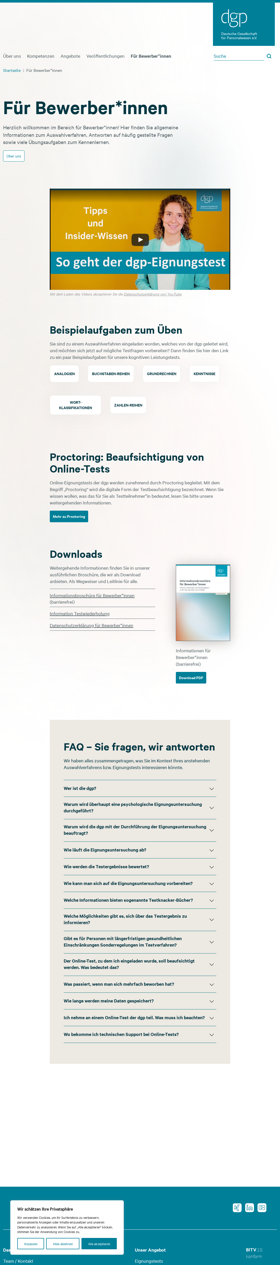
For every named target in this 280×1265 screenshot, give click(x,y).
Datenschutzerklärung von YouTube (152, 294)
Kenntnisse (204, 373)
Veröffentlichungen (105, 56)
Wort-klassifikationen (75, 404)
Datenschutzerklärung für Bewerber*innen (91, 625)
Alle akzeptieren (99, 1243)
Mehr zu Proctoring (69, 516)
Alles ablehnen (63, 1243)
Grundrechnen (161, 373)
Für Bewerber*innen (151, 56)
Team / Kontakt (18, 1261)
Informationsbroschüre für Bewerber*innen (92, 595)
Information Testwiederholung (80, 613)
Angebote (70, 56)
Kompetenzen (40, 56)
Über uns (12, 56)
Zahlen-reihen (128, 405)
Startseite (12, 70)
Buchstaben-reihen (111, 373)
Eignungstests (149, 1261)
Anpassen (31, 1243)
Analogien (64, 373)
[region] (67, 1227)
